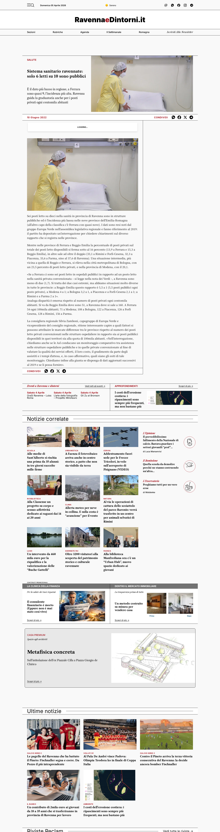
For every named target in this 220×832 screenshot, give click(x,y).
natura (107, 499)
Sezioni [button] (31, 32)
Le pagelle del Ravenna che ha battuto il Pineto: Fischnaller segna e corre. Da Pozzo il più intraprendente (53, 760)
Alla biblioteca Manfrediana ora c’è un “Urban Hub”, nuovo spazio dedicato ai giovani (119, 562)
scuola (31, 450)
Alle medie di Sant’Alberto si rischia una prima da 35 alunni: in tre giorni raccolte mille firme (43, 461)
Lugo (29, 551)
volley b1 (88, 753)
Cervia (107, 450)
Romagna (144, 32)
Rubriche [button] (58, 32)
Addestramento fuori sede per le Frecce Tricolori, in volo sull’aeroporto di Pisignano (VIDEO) (117, 461)
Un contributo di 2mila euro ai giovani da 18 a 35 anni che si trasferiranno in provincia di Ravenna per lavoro (53, 811)
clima (68, 505)
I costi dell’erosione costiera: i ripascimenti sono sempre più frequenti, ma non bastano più (129, 399)
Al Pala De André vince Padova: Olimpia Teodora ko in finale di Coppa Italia (109, 760)
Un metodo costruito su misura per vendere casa (129, 607)
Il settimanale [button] (114, 32)
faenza (107, 551)
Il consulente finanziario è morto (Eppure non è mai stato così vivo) (40, 606)
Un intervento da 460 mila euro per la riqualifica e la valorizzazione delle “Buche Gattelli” (41, 562)
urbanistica (71, 450)
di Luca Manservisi (152, 451)
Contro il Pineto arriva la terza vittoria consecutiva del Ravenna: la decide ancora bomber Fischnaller (166, 760)
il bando (31, 804)
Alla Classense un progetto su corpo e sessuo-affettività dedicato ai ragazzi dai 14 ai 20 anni (44, 509)
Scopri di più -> (186, 386)
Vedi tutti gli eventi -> (95, 386)
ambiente (88, 804)
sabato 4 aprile (36, 392)
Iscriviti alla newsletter (180, 32)
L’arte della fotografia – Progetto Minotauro (65, 396)
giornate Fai (71, 551)
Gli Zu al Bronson (90, 395)
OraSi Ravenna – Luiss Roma (39, 396)
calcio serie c (34, 753)
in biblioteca (34, 499)
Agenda (84, 32)
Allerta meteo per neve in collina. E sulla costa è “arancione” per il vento (81, 511)
